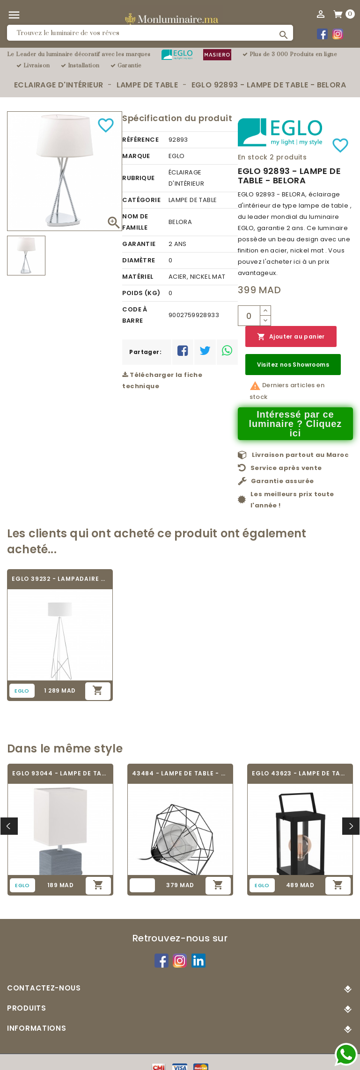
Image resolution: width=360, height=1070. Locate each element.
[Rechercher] (150, 33)
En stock (253, 157)
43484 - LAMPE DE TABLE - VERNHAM (180, 773)
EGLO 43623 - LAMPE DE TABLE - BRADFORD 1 (300, 773)
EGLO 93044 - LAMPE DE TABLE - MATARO (60, 773)
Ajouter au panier (291, 337)
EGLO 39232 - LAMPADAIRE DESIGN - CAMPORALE (60, 579)
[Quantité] (249, 315)
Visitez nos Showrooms (293, 365)
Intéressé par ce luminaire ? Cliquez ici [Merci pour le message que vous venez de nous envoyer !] (295, 423)
